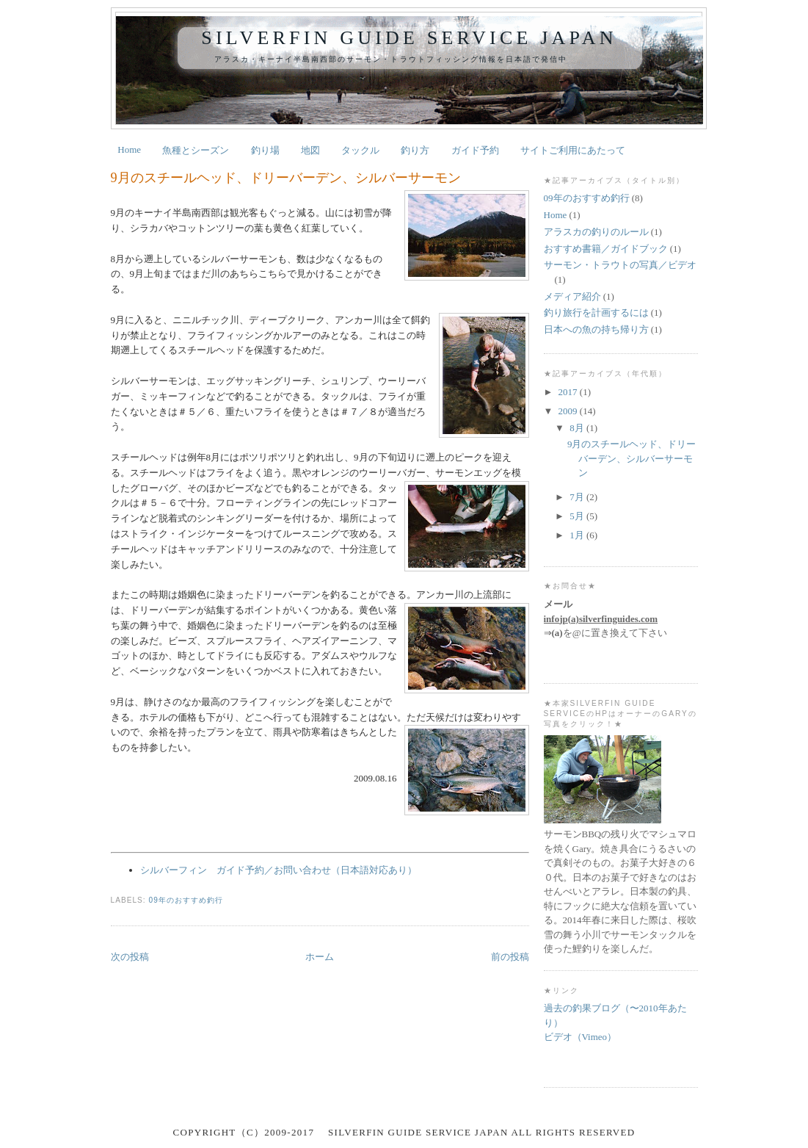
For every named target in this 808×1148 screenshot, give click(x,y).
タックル (360, 150)
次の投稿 (130, 956)
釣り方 (415, 150)
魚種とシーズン (195, 150)
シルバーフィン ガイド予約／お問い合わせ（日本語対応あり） (278, 870)
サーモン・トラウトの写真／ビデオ (620, 264)
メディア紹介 (572, 296)
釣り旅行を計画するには (596, 312)
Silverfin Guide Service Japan (408, 37)
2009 (569, 410)
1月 (577, 535)
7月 (577, 496)
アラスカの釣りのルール (596, 231)
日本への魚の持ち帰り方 (596, 329)
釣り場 (265, 150)
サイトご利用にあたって (572, 150)
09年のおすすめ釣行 (186, 900)
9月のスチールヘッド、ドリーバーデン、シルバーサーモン (286, 177)
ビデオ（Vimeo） (580, 1036)
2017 (569, 391)
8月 (577, 427)
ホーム (319, 956)
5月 (577, 515)
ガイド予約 (475, 150)
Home (129, 149)
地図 (310, 150)
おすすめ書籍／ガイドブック (606, 248)
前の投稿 (510, 956)
